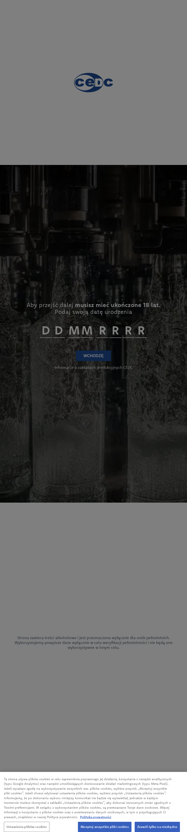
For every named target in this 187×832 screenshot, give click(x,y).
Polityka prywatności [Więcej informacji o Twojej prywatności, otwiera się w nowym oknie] (95, 820)
